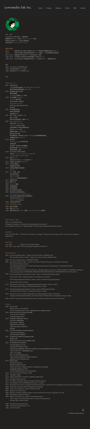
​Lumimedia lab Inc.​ (18, 7)
